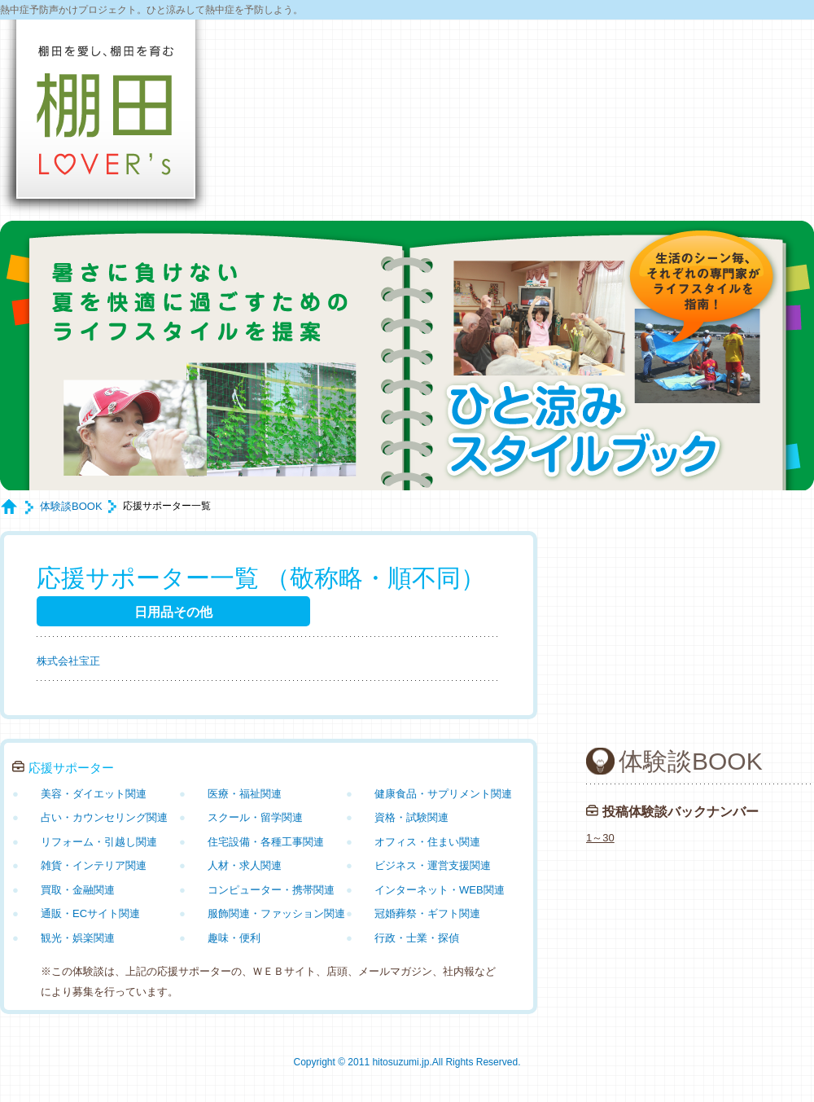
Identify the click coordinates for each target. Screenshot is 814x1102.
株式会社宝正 (68, 661)
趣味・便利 (234, 938)
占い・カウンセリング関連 (104, 817)
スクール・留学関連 (255, 817)
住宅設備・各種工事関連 (266, 842)
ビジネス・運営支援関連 (432, 865)
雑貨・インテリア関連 (94, 865)
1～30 (600, 838)
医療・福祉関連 (245, 794)
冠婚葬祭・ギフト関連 (427, 913)
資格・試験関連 (411, 817)
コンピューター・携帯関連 (271, 890)
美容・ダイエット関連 (94, 794)
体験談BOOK (71, 506)
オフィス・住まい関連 (427, 842)
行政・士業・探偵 (416, 938)
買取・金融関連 (78, 890)
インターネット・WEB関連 (439, 890)
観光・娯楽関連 (78, 938)
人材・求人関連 (245, 865)
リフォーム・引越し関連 (99, 842)
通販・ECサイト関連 (90, 913)
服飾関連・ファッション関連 (276, 913)
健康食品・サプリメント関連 (443, 794)
